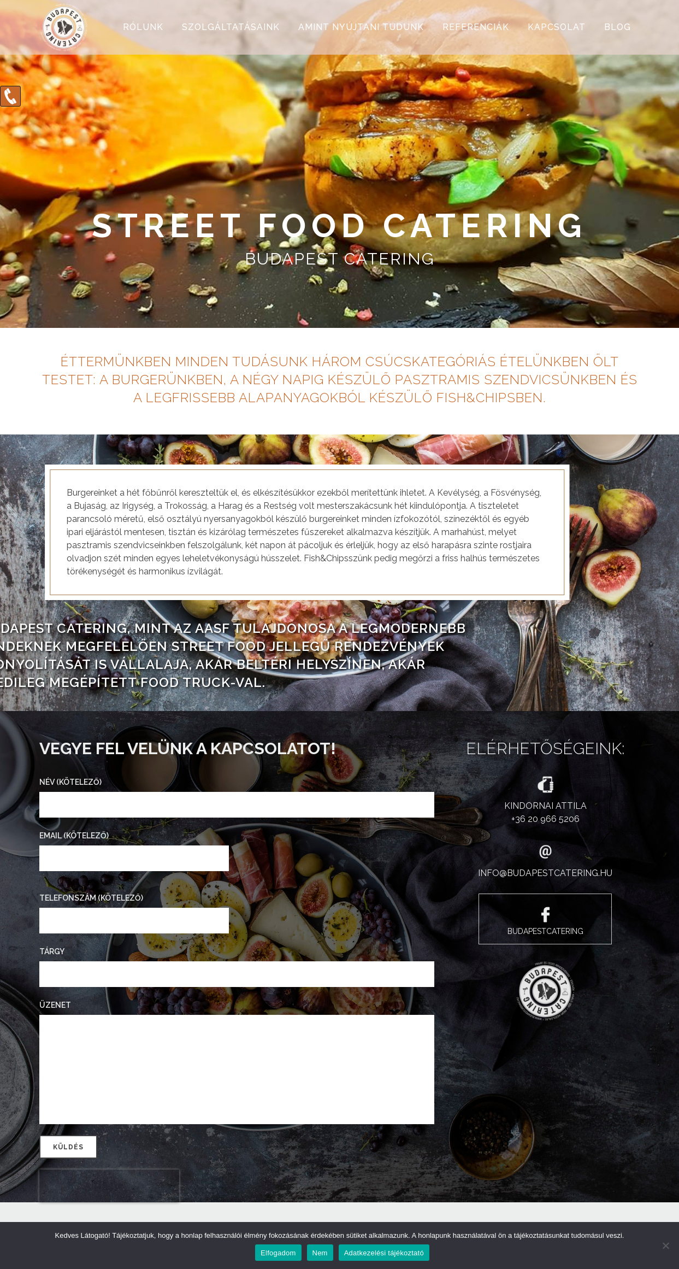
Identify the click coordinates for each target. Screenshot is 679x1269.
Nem (320, 1253)
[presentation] (109, 1186)
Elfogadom (278, 1253)
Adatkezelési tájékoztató (384, 1253)
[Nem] (665, 1245)
